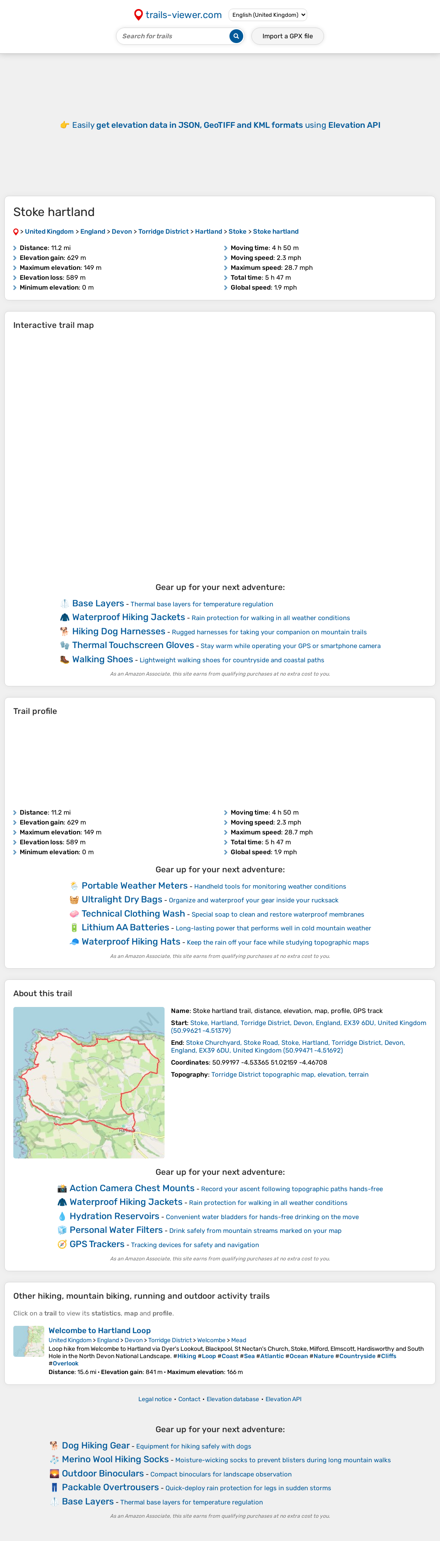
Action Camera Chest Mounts (132, 1188)
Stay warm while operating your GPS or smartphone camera (291, 646)
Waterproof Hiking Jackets (128, 616)
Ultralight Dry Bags (122, 899)
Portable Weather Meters (135, 885)
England (108, 1340)
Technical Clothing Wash (133, 913)
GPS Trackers (97, 1243)
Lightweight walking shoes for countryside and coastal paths (232, 660)
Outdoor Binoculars (103, 1473)
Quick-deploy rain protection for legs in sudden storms (248, 1488)
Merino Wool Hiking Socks (115, 1459)
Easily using (226, 125)
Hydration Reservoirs (114, 1216)
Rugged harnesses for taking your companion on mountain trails (269, 632)
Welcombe (211, 1340)
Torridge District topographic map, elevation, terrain (290, 1074)
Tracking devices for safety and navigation (195, 1245)
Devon (134, 1340)
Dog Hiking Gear (96, 1445)
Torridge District (170, 1340)
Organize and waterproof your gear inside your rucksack (254, 900)
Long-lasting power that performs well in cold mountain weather (273, 928)
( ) (288, 1046)
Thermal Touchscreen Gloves (133, 644)
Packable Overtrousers (110, 1487)
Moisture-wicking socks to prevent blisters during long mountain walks (283, 1460)
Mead (238, 1340)
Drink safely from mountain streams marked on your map (255, 1231)
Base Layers (98, 603)
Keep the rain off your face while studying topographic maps (278, 942)
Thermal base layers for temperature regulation (202, 604)
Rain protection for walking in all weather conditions (271, 618)
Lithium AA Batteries (125, 927)
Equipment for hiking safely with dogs (193, 1446)
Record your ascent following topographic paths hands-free (292, 1189)
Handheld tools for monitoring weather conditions (270, 886)
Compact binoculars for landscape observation (221, 1474)
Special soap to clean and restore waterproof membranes (278, 914)
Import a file (288, 36)
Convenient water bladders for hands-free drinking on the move (262, 1217)
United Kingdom (70, 1340)
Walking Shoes (102, 659)
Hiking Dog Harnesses (118, 631)
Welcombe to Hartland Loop (100, 1330)
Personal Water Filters (116, 1229)
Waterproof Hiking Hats (131, 941)
